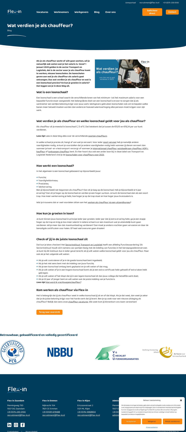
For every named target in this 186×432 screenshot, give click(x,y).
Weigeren (152, 421)
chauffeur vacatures (78, 302)
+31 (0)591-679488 (51, 412)
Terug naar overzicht (49, 312)
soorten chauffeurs (97, 136)
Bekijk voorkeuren (172, 421)
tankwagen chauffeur (58, 151)
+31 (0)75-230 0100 (16, 412)
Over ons (110, 12)
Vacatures (42, 12)
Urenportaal (130, 2)
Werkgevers (81, 12)
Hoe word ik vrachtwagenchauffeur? (63, 282)
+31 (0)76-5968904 (86, 412)
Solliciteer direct (152, 12)
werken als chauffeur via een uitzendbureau (109, 202)
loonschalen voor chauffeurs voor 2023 (85, 155)
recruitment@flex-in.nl (18, 415)
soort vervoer (109, 142)
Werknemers (61, 12)
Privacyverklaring (152, 427)
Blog (97, 12)
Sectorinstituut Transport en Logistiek (83, 245)
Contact (172, 12)
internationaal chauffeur (105, 148)
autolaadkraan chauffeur (129, 148)
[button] (181, 400)
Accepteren (131, 421)
